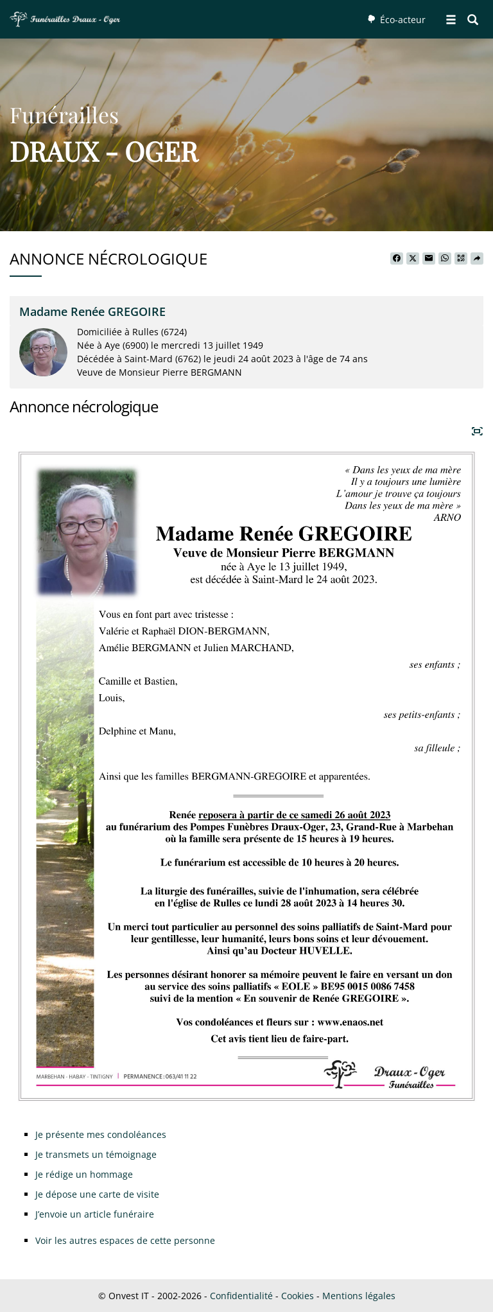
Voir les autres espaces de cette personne (125, 1240)
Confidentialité (241, 1296)
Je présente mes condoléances (100, 1134)
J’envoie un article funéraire (94, 1214)
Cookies (297, 1296)
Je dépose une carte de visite (97, 1194)
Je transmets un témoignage (96, 1154)
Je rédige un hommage (84, 1174)
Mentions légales (358, 1296)
